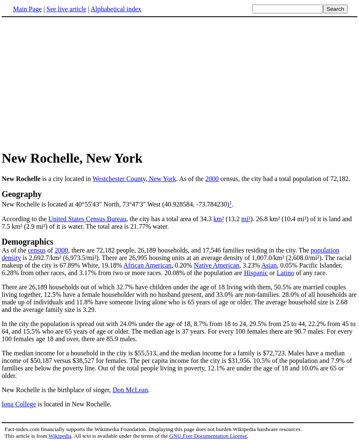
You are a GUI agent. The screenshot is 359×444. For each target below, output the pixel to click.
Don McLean (130, 389)
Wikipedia (60, 436)
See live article (66, 9)
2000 (212, 178)
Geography (22, 194)
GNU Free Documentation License (208, 436)
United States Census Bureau (87, 218)
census (37, 250)
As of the (15, 250)
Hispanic (256, 272)
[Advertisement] (72, 83)
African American (147, 265)
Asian (269, 265)
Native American (216, 265)
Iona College (19, 404)
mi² (246, 218)
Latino (285, 272)
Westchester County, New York (134, 178)
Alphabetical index (115, 9)
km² (218, 218)
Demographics (27, 241)
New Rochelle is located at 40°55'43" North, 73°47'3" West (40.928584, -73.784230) (115, 204)
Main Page (27, 9)
